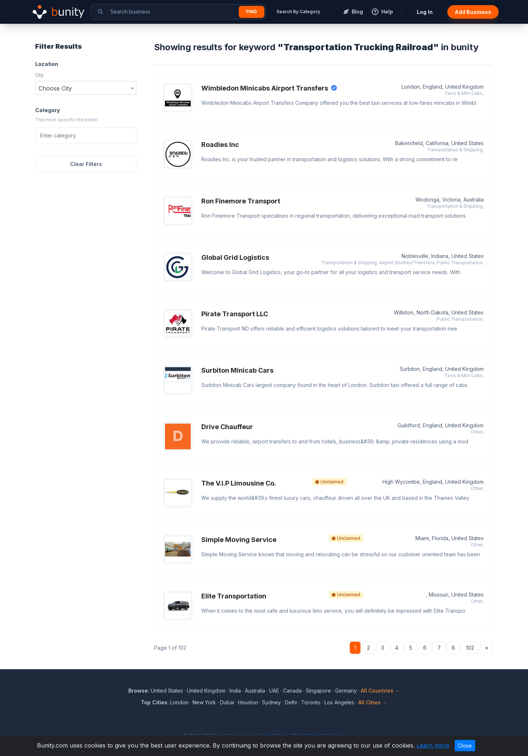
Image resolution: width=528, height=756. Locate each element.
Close (465, 745)
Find (251, 11)
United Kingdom (206, 690)
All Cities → (372, 702)
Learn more (433, 745)
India (235, 690)
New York (204, 702)
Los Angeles (339, 702)
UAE (274, 690)
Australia (255, 690)
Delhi (291, 702)
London (179, 702)
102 (470, 648)
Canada (292, 690)
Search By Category (298, 11)
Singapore (318, 690)
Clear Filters (86, 164)
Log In (425, 12)
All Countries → (380, 690)
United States (167, 690)
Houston (248, 702)
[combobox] (85, 88)
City (39, 75)
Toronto (310, 702)
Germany (346, 690)
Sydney (271, 702)
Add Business (473, 12)
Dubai (227, 702)
